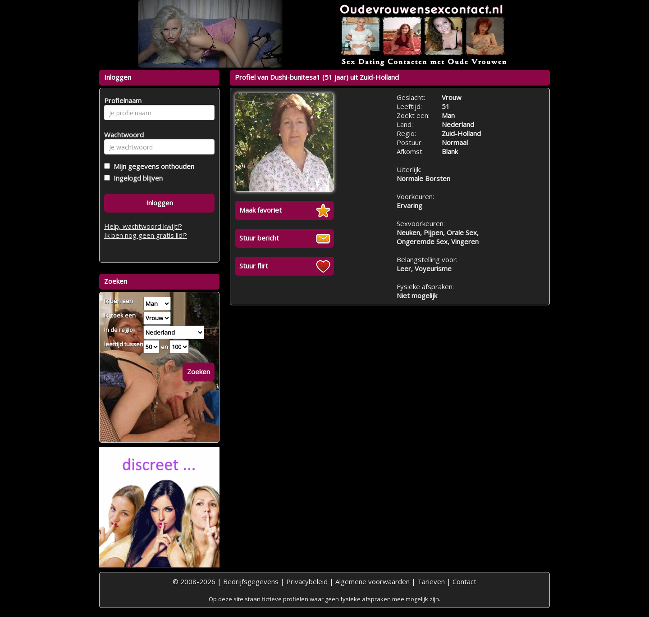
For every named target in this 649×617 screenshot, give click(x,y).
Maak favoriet (260, 209)
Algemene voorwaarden (372, 581)
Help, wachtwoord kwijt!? (143, 226)
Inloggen (159, 202)
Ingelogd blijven (136, 177)
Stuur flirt (253, 265)
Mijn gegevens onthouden (152, 166)
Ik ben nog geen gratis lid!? (145, 235)
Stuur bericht (259, 237)
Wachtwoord (121, 134)
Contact (464, 581)
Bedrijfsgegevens (251, 581)
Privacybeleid (307, 581)
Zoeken (198, 371)
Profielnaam (121, 100)
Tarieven (431, 581)
